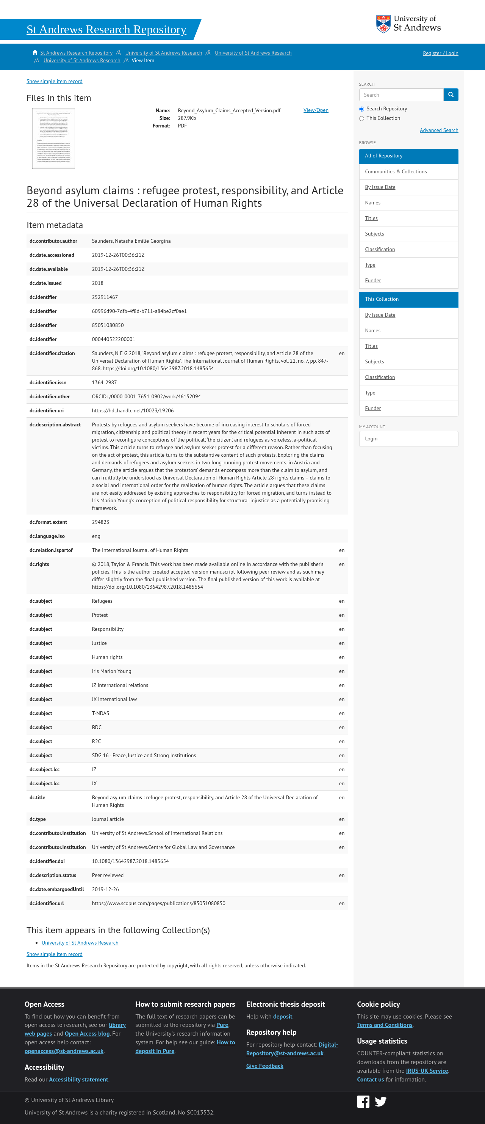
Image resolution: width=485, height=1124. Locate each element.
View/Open (316, 110)
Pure (222, 1024)
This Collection (380, 118)
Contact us (370, 1079)
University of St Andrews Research (163, 52)
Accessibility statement (78, 1079)
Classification (380, 249)
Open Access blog (87, 1033)
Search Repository (383, 108)
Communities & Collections (396, 171)
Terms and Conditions (385, 1024)
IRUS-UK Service (427, 1070)
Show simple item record (55, 81)
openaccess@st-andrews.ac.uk (64, 1051)
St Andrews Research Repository (76, 52)
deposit (283, 1016)
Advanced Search (439, 130)
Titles (371, 218)
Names (373, 202)
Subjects (374, 233)
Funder (373, 280)
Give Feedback (264, 1065)
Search (367, 84)
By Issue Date (380, 187)
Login (371, 438)
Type (370, 264)
